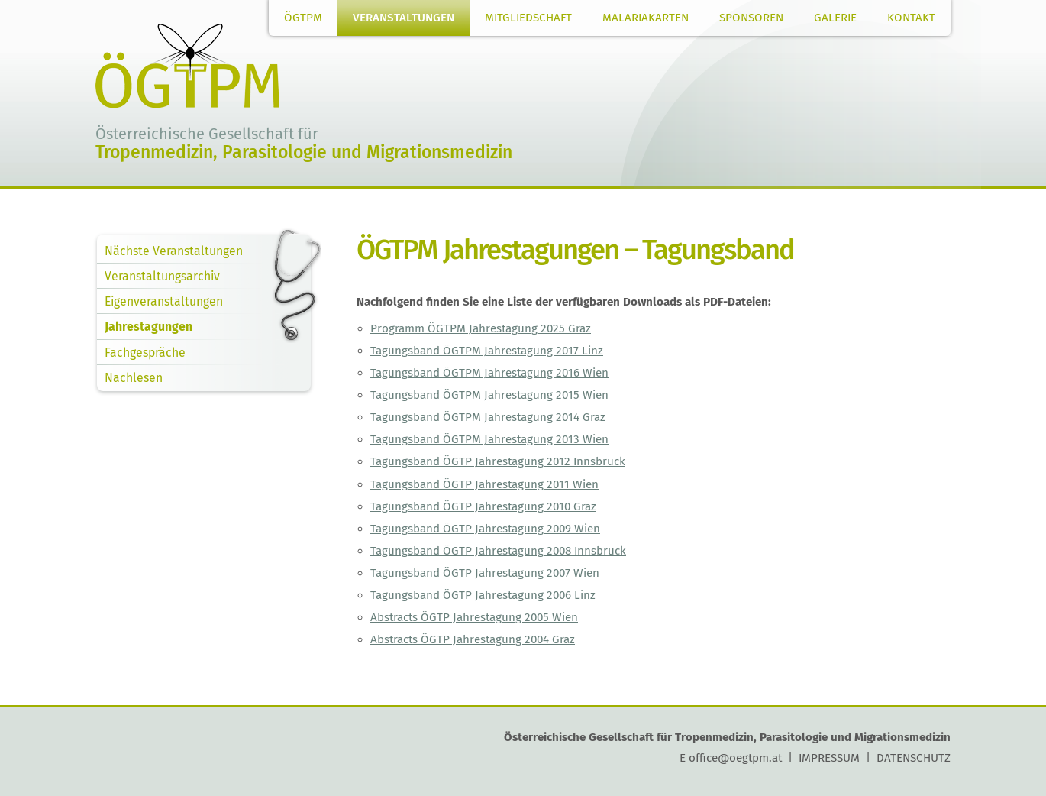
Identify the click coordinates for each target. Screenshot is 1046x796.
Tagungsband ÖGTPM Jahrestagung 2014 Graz (487, 417)
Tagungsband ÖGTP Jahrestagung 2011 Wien (484, 484)
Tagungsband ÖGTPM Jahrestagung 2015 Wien (489, 395)
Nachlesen (134, 377)
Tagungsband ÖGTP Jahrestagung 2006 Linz (483, 595)
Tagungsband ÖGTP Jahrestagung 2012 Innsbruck (497, 461)
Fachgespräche (145, 352)
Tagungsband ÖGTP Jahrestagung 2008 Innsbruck (498, 551)
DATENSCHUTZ (914, 758)
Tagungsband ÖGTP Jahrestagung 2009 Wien (485, 529)
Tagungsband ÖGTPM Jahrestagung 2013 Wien (489, 439)
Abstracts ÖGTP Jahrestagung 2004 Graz (472, 639)
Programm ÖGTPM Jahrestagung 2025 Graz (480, 328)
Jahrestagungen (148, 326)
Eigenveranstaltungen (164, 301)
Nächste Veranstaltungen (174, 251)
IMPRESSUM (829, 758)
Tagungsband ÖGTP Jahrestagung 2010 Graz (483, 506)
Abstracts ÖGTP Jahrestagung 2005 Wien (474, 617)
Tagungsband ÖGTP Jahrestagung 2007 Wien (484, 573)
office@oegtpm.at (735, 758)
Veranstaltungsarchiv (162, 276)
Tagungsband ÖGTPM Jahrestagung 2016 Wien (489, 373)
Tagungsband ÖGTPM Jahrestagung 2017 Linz (486, 351)
